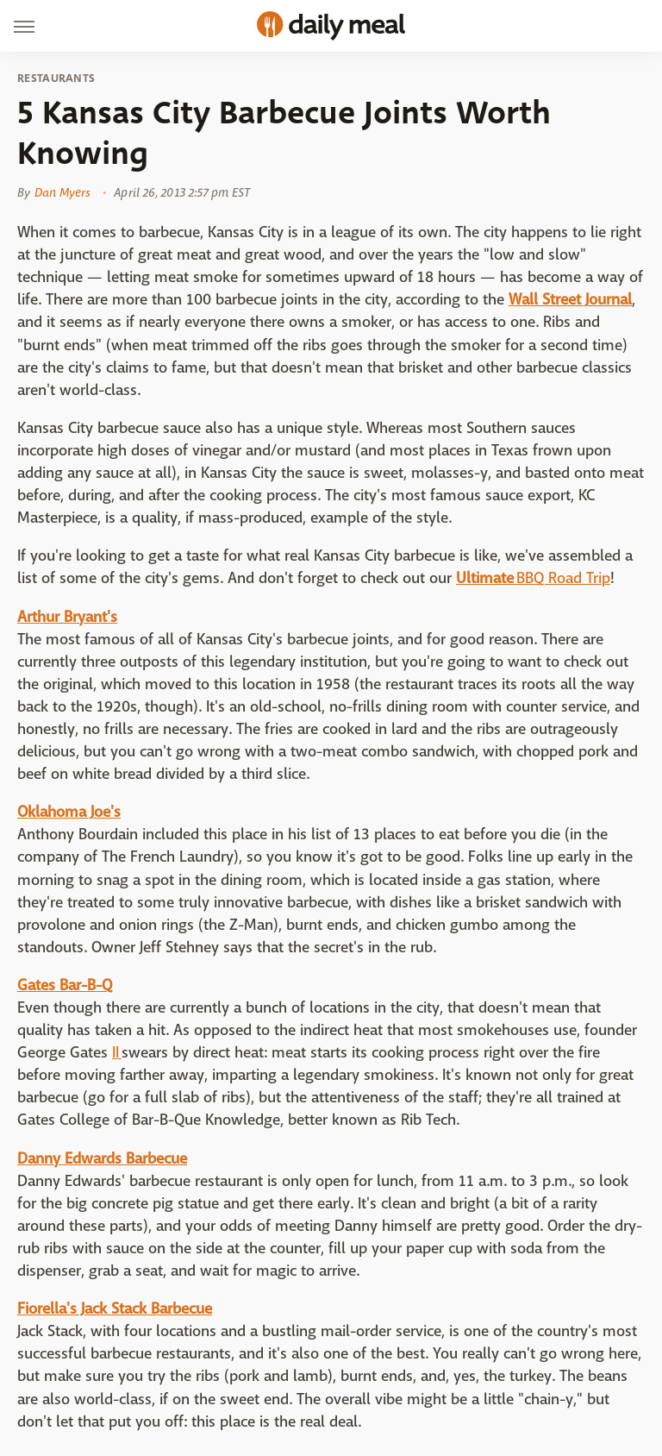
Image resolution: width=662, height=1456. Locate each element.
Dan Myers (62, 192)
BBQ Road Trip (563, 578)
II (117, 1053)
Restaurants (56, 78)
